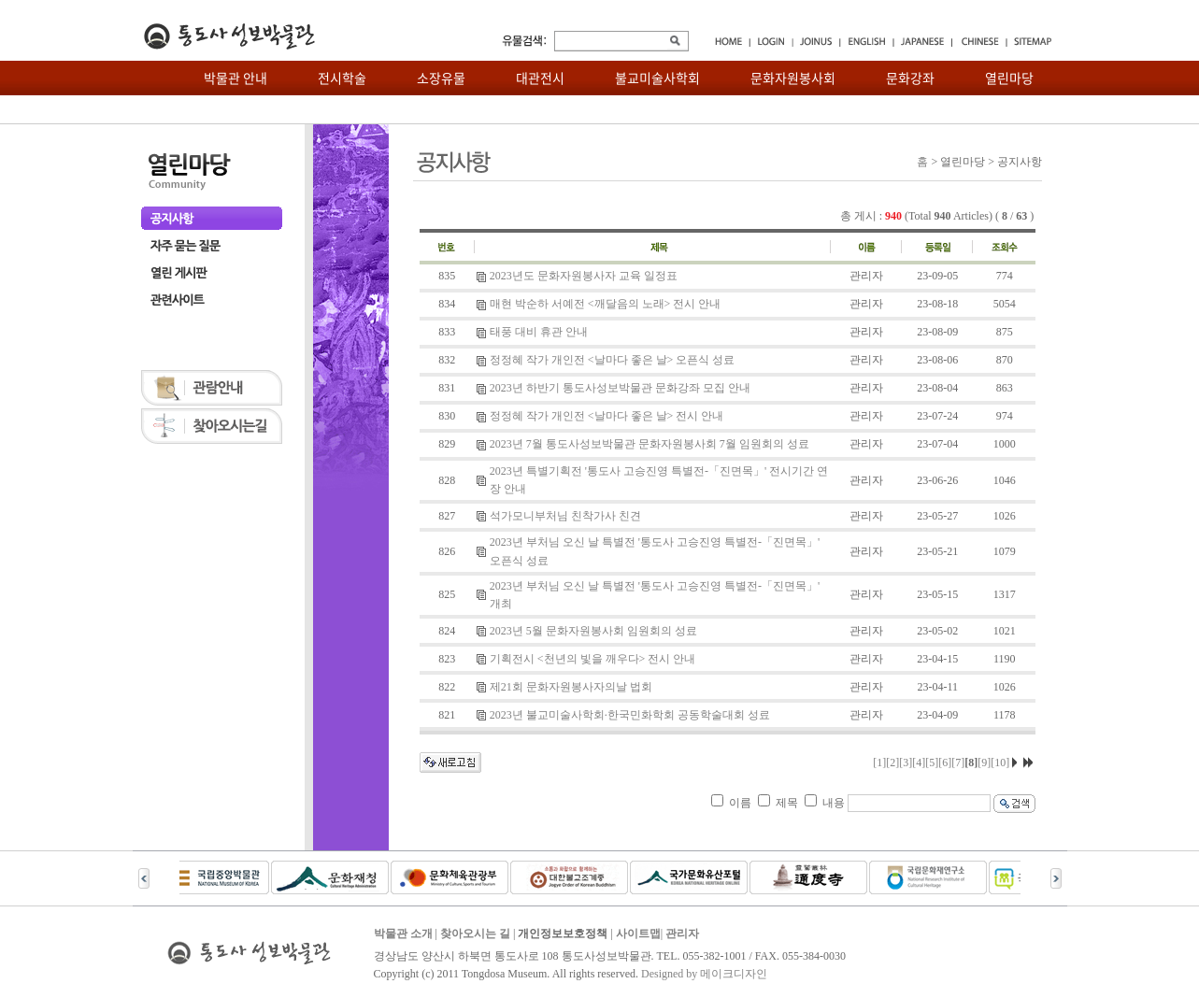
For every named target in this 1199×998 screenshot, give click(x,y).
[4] (918, 762)
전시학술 (342, 77)
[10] (1000, 762)
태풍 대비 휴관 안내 (539, 331)
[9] (984, 762)
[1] (879, 762)
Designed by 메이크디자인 (704, 973)
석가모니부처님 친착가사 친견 (565, 515)
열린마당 (1009, 77)
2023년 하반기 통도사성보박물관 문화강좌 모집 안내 (620, 387)
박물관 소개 (403, 933)
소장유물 (441, 77)
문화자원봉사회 (792, 77)
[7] (957, 762)
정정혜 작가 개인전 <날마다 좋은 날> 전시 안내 (607, 415)
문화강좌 (910, 77)
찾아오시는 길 (475, 933)
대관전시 (540, 77)
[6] (944, 762)
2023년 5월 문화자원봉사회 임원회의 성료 (593, 630)
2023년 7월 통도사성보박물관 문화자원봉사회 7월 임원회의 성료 (649, 443)
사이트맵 (638, 933)
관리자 (682, 933)
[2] (892, 762)
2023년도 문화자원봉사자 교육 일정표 (584, 275)
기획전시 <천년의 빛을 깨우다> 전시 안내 (593, 658)
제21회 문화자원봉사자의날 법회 (571, 686)
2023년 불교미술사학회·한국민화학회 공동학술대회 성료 (630, 714)
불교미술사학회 (657, 77)
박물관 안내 (235, 77)
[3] (905, 762)
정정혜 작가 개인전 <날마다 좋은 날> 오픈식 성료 (612, 359)
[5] (931, 762)
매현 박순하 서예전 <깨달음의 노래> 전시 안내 (605, 303)
